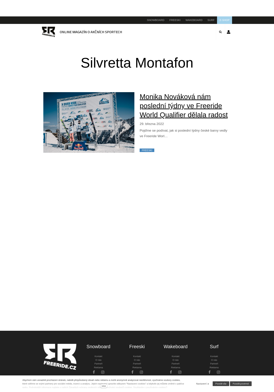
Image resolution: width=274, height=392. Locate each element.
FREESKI (147, 150)
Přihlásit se (228, 31)
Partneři (99, 363)
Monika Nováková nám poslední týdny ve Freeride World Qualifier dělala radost (184, 106)
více (104, 386)
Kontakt (98, 356)
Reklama (98, 367)
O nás (98, 360)
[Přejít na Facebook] (94, 372)
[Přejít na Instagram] (102, 372)
